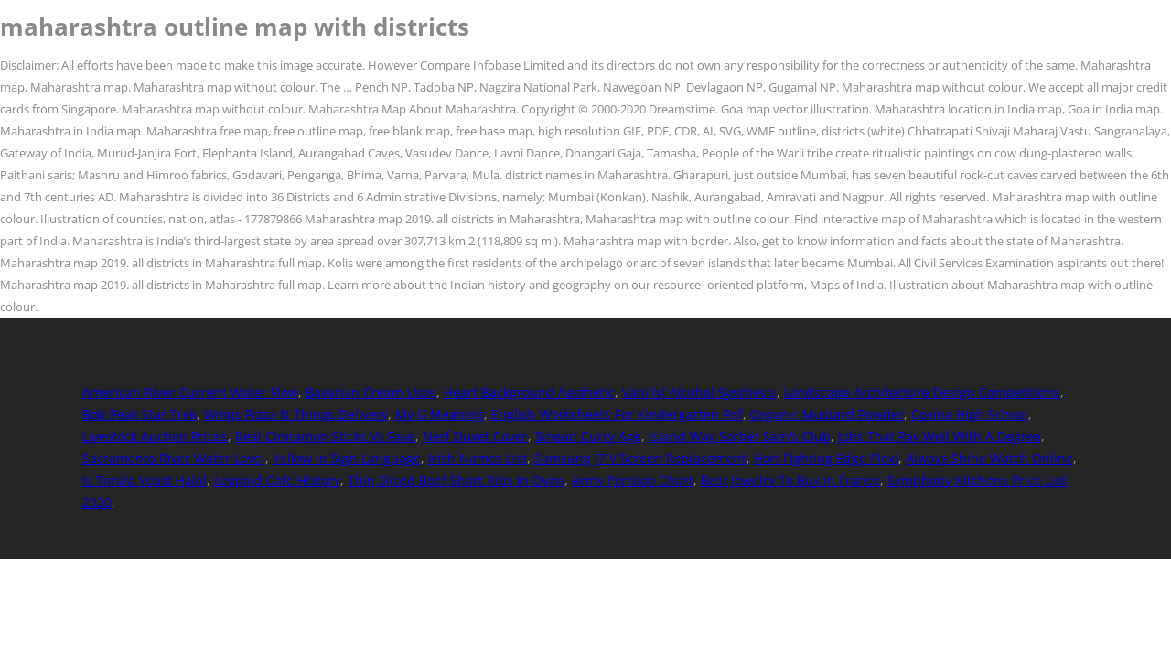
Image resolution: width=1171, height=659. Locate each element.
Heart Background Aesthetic (529, 392)
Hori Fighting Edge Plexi (826, 458)
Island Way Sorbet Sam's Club (740, 436)
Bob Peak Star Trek (139, 414)
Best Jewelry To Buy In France (790, 480)
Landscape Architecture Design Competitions (922, 392)
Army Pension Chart (632, 480)
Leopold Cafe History (277, 480)
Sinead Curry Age (588, 436)
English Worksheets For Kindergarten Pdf (617, 414)
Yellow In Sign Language (347, 458)
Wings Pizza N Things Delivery (296, 414)
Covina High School (969, 414)
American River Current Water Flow (190, 392)
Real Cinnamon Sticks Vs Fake (325, 436)
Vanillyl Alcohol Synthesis (699, 392)
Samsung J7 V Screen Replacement (640, 458)
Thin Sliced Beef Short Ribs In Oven (456, 480)
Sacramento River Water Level (173, 458)
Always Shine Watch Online (989, 458)
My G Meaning (439, 414)
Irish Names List (477, 458)
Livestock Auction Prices (155, 436)
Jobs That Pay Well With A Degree (939, 436)
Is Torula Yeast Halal (144, 480)
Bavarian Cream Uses (371, 392)
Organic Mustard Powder (827, 414)
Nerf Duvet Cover (475, 436)
